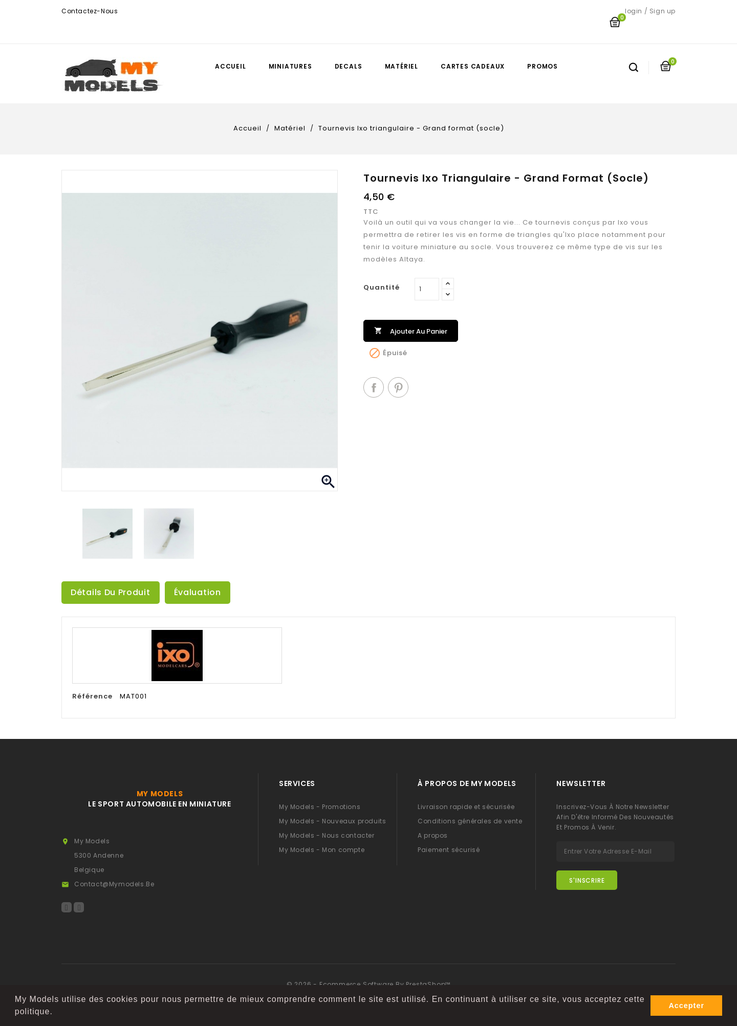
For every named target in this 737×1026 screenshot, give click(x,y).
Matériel (401, 66)
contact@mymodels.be (114, 884)
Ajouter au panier (410, 330)
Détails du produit (110, 592)
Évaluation (197, 592)
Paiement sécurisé (449, 849)
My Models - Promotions (319, 806)
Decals (348, 66)
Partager (373, 387)
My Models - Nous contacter (327, 835)
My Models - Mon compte (321, 849)
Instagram (79, 907)
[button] (56, 1012)
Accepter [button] (686, 1005)
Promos (542, 66)
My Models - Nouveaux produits (332, 821)
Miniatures (290, 66)
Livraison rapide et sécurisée (466, 806)
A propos (433, 835)
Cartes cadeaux (473, 66)
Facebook (66, 907)
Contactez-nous (89, 11)
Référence (92, 696)
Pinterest (398, 387)
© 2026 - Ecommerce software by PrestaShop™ (369, 984)
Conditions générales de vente (470, 821)
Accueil (230, 66)
